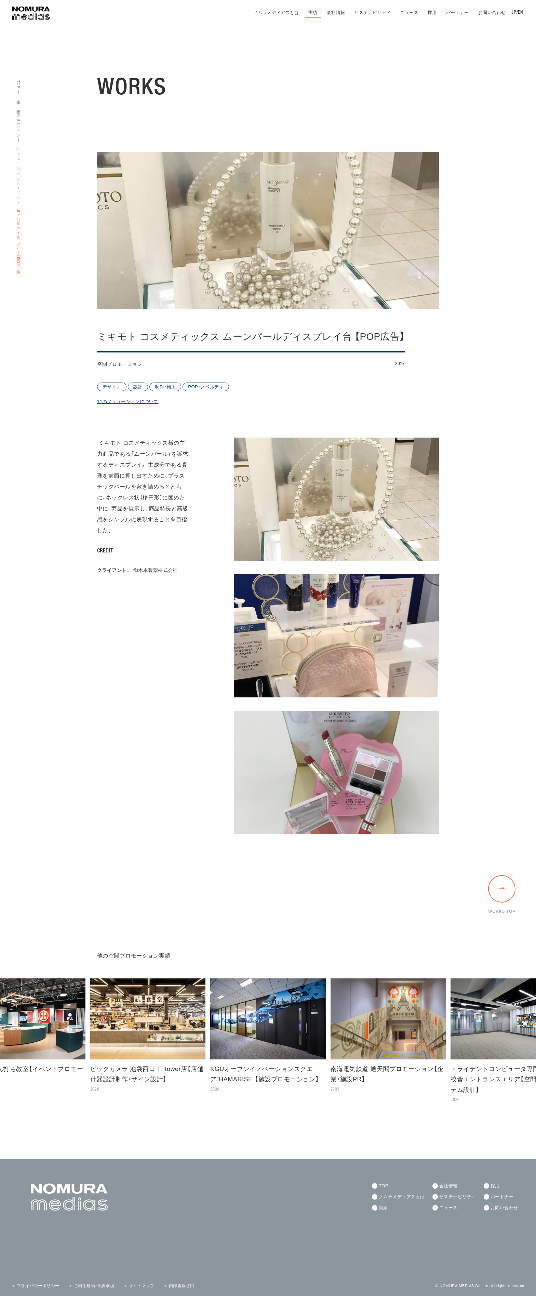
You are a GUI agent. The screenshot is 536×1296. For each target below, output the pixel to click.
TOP (18, 84)
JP (514, 13)
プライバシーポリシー (38, 1285)
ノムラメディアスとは (276, 12)
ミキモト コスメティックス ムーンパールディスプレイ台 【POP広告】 (18, 207)
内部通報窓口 (182, 1285)
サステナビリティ (372, 12)
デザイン (112, 386)
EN (520, 13)
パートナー (457, 12)
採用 (432, 12)
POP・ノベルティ (206, 386)
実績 (313, 12)
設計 (138, 386)
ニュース (409, 12)
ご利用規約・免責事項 (94, 1285)
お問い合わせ (492, 12)
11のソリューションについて (128, 401)
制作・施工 (165, 386)
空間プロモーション (18, 121)
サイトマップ (142, 1285)
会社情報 (336, 12)
